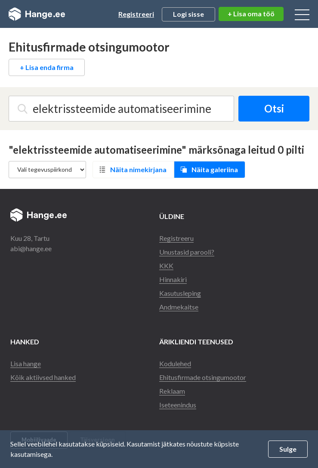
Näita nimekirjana (138, 169)
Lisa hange (25, 363)
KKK (166, 265)
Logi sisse (188, 14)
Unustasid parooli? (186, 252)
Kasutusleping (180, 293)
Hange (37, 14)
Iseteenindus (177, 405)
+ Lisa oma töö (251, 13)
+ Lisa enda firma (47, 67)
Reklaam (172, 391)
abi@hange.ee (31, 248)
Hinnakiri (173, 279)
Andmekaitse (178, 307)
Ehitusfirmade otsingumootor (202, 377)
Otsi (274, 108)
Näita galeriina (214, 169)
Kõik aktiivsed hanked (43, 377)
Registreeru (176, 238)
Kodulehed (175, 363)
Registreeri (136, 14)
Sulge (287, 449)
